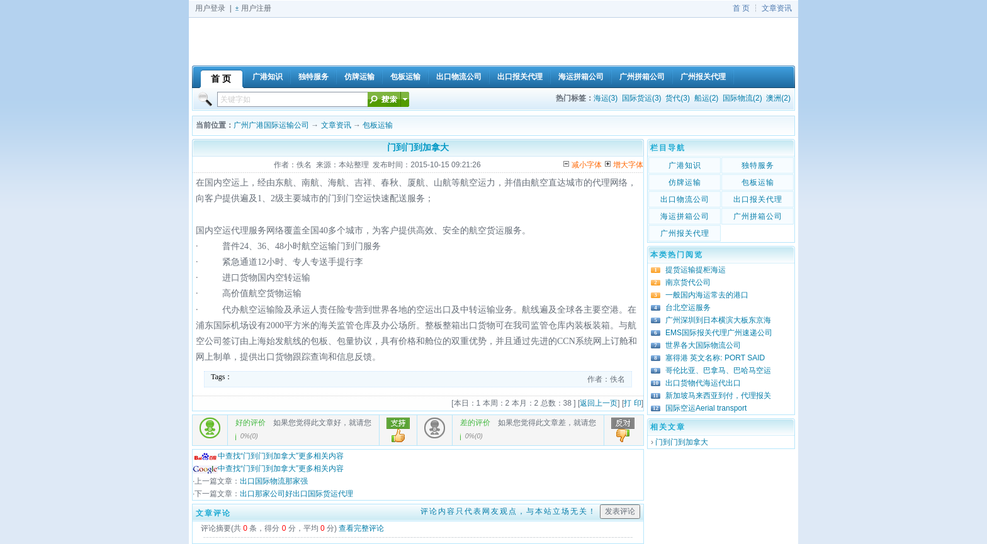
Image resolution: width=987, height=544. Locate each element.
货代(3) (677, 98)
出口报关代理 (757, 199)
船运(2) (706, 98)
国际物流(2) (742, 98)
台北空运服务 (688, 307)
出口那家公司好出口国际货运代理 (296, 493)
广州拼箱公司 (757, 216)
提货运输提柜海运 (695, 269)
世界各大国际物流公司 (703, 345)
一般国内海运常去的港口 (706, 295)
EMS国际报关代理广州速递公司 (718, 332)
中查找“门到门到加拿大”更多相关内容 (268, 456)
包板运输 (378, 125)
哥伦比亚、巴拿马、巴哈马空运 (718, 370)
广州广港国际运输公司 (271, 125)
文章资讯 (777, 8)
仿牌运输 (684, 182)
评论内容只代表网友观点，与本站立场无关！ (508, 511)
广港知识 (684, 165)
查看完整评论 (361, 528)
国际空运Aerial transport (706, 408)
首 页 (741, 8)
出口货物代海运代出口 (703, 383)
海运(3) (606, 98)
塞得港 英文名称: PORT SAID (715, 357)
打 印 (632, 403)
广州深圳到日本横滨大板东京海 (718, 320)
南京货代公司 (688, 282)
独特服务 (758, 165)
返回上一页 (599, 403)
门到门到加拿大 (681, 442)
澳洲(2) (778, 98)
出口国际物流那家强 (274, 481)
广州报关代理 (684, 233)
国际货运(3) (642, 98)
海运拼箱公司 (684, 216)
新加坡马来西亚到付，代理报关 (718, 395)
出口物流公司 (684, 199)
